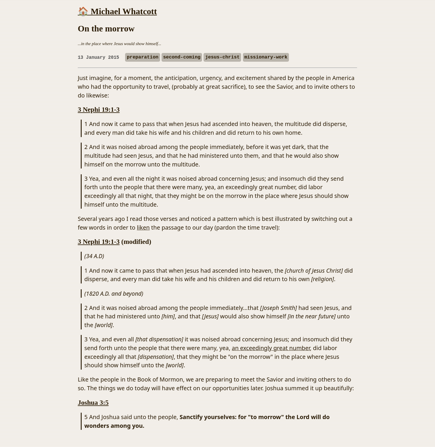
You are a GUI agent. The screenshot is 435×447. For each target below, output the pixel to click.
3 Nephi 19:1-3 (99, 109)
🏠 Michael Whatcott (117, 11)
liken (143, 227)
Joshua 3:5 (93, 402)
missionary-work (265, 57)
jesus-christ (222, 57)
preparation (143, 57)
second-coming (181, 57)
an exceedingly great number (271, 348)
